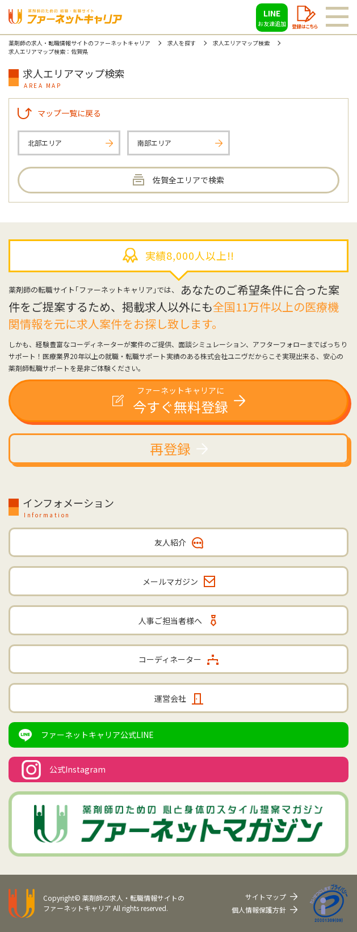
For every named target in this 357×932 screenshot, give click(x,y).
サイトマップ (265, 896)
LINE (272, 17)
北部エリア (45, 142)
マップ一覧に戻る (69, 113)
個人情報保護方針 (259, 909)
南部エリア (154, 142)
